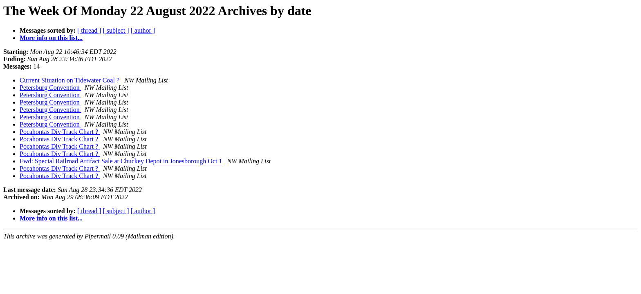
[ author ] (143, 30)
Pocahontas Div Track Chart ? (60, 131)
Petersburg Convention (50, 87)
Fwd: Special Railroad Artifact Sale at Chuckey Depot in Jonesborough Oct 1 (122, 161)
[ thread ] (89, 30)
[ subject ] (116, 30)
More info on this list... (51, 37)
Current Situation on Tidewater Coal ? (70, 80)
